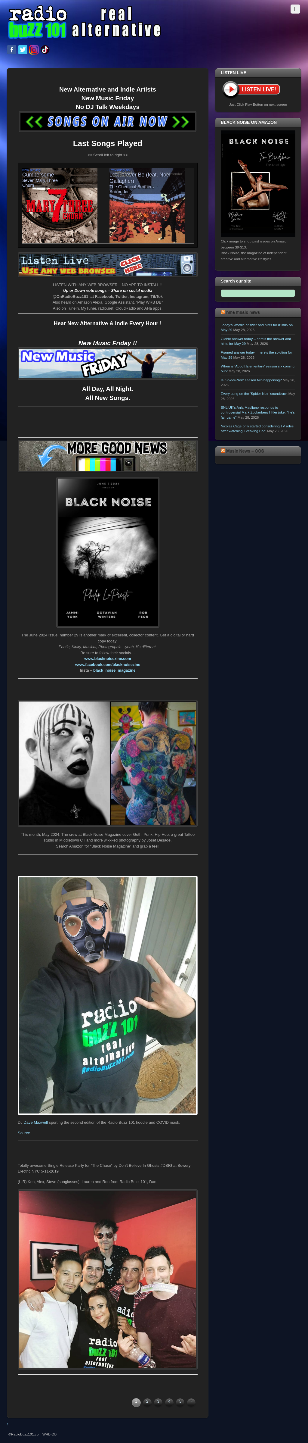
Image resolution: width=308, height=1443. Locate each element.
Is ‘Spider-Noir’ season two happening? (251, 380)
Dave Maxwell (35, 1122)
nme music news (243, 312)
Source (24, 1133)
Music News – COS (245, 451)
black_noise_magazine (114, 670)
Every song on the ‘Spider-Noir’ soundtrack (254, 393)
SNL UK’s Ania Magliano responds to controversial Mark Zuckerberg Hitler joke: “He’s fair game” (258, 412)
